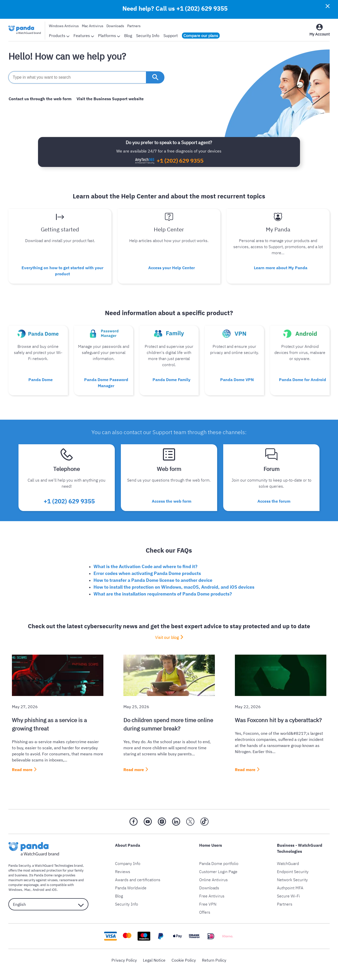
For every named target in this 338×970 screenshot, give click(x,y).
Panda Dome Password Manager (106, 381)
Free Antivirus (211, 894)
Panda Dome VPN (237, 378)
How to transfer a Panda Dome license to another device (152, 579)
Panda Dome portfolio (218, 862)
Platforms (109, 35)
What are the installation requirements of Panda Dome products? (162, 592)
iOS (52, 889)
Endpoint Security (293, 870)
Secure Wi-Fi (288, 894)
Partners (134, 26)
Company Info (127, 862)
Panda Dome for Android (302, 378)
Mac (27, 889)
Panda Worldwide (130, 886)
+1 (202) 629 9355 (202, 8)
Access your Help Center (171, 267)
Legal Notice (154, 958)
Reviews (122, 870)
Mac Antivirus (92, 26)
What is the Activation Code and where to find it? (145, 565)
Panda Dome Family (172, 378)
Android (37, 889)
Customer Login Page (218, 870)
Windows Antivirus (64, 26)
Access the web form (171, 500)
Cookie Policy (184, 958)
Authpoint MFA (290, 886)
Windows (15, 889)
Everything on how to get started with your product (62, 270)
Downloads (115, 26)
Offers (204, 910)
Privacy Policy (124, 958)
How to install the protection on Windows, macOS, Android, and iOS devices (173, 586)
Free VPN (207, 902)
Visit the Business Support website (109, 98)
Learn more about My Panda (280, 267)
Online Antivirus (213, 878)
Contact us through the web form (39, 98)
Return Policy (214, 958)
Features (83, 35)
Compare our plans (200, 35)
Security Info (147, 35)
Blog (128, 35)
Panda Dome (40, 378)
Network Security (292, 878)
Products (59, 35)
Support (170, 35)
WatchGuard (288, 862)
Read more (22, 768)
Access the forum (273, 500)
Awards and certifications (137, 878)
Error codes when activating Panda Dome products (147, 572)
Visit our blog (167, 636)
